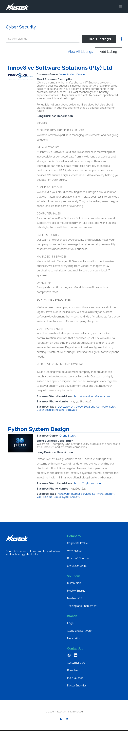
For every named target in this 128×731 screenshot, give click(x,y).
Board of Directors (78, 558)
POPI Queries (75, 677)
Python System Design (38, 429)
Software (71, 409)
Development (66, 406)
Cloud (57, 496)
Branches (72, 670)
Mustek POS (74, 598)
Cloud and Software (79, 630)
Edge (70, 623)
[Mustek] (17, 6)
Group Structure (77, 566)
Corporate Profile (77, 543)
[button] (120, 6)
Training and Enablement (82, 605)
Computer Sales (106, 406)
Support (109, 493)
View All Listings (80, 52)
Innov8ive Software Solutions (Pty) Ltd (60, 67)
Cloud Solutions (85, 406)
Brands (72, 616)
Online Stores (67, 435)
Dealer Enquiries (77, 685)
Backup (48, 496)
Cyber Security (45, 409)
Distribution (74, 583)
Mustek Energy (76, 590)
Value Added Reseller (72, 74)
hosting (60, 409)
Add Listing (108, 52)
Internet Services (81, 493)
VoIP (39, 496)
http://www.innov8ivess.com (92, 396)
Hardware (64, 493)
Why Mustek (74, 550)
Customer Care (76, 662)
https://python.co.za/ (87, 483)
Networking (74, 638)
